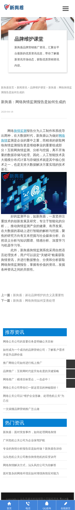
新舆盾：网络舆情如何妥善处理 (34, 300)
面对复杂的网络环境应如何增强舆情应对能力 (31, 473)
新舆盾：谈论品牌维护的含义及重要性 (38, 295)
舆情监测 (20, 130)
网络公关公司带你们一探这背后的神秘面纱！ (31, 387)
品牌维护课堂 (38, 87)
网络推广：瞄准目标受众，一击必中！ (27, 379)
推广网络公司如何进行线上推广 (22, 362)
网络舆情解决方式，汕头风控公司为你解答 (29, 465)
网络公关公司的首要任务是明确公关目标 (28, 341)
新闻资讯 (22, 87)
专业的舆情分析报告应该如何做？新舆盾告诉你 (32, 448)
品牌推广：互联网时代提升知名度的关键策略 (31, 371)
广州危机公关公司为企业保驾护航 (24, 440)
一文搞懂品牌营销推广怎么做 (21, 409)
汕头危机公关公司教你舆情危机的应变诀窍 (29, 456)
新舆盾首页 (7, 87)
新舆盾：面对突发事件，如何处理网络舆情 (29, 432)
